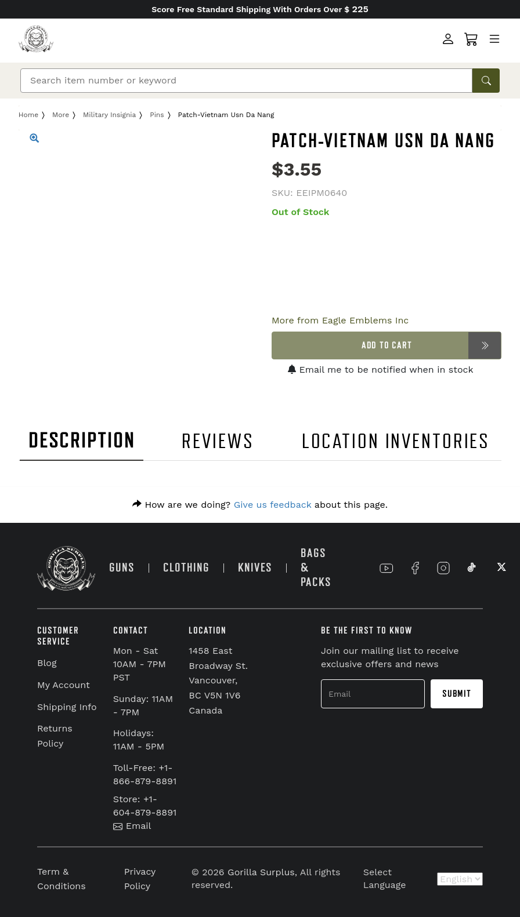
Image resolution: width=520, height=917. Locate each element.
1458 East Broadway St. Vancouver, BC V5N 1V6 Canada (218, 680)
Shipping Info (67, 706)
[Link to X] (500, 568)
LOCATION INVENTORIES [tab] (396, 441)
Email (132, 825)
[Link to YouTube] (386, 568)
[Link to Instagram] (443, 568)
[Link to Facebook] (415, 568)
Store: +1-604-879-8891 (145, 806)
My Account (63, 684)
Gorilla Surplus (261, 872)
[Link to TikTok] (472, 568)
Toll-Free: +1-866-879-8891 (145, 774)
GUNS (122, 567)
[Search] (246, 80)
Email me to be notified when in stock (381, 369)
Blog (46, 662)
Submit (456, 694)
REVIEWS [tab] (218, 441)
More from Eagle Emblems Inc (340, 320)
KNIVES (255, 567)
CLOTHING (186, 567)
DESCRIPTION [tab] (81, 441)
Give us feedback (273, 504)
